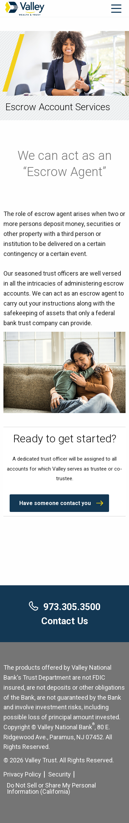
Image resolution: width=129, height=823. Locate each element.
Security (59, 774)
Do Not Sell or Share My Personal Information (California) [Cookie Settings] (51, 788)
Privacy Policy (22, 774)
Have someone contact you (55, 503)
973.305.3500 (64, 607)
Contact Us (64, 621)
